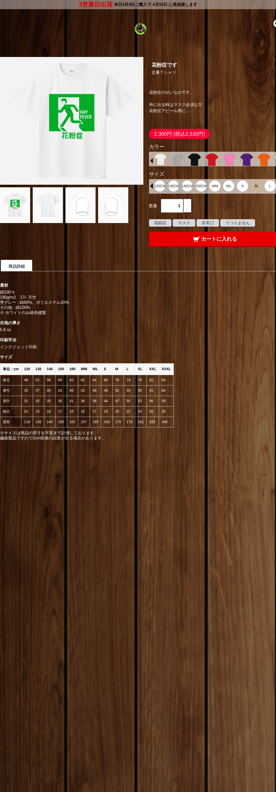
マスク (184, 223)
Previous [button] (151, 160)
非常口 (208, 223)
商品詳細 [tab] (16, 266)
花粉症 (160, 223)
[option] (160, 159)
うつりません (237, 223)
